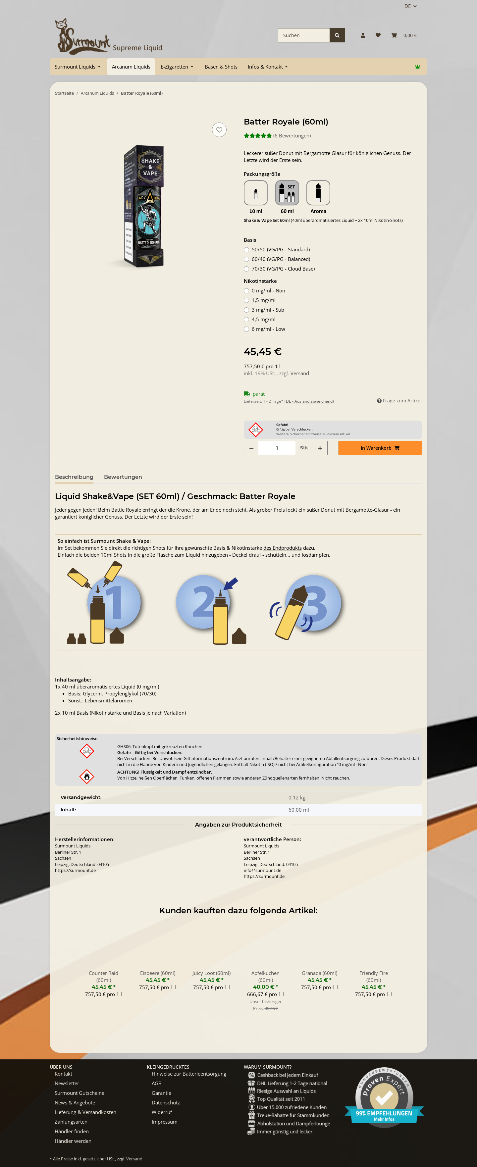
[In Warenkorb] (60, 113)
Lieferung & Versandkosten (85, 1112)
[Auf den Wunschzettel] (219, 130)
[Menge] (276, 448)
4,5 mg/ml (264, 319)
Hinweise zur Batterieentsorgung (189, 1073)
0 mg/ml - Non (268, 290)
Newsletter (67, 1083)
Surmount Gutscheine (79, 1093)
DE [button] (407, 6)
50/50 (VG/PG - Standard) (281, 249)
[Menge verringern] (251, 448)
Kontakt (63, 1073)
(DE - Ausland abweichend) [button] (309, 401)
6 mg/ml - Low (268, 329)
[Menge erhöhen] (320, 448)
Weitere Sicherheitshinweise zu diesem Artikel (313, 433)
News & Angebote (75, 1102)
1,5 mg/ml (264, 300)
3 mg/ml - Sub (268, 309)
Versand (300, 373)
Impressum (165, 1121)
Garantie (161, 1093)
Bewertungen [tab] (123, 477)
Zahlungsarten (71, 1121)
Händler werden (73, 1141)
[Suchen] (304, 35)
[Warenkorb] (404, 35)
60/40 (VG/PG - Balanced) (281, 259)
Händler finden (72, 1131)
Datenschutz (166, 1102)
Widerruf (162, 1112)
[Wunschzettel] (378, 35)
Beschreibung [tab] (74, 477)
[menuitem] (78, 66)
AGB (157, 1083)
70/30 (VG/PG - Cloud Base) (283, 268)
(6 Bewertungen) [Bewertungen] (277, 135)
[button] (362, 35)
